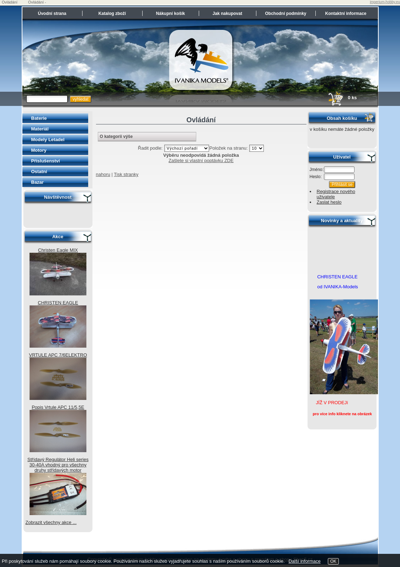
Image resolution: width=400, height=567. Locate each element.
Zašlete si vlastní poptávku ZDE (201, 160)
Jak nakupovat (227, 13)
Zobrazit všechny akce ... (51, 522)
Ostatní (39, 171)
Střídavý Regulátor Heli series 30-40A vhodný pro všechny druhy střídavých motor (58, 465)
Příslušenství (45, 161)
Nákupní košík (170, 13)
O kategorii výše (116, 136)
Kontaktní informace (345, 13)
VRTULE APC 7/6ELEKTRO (58, 355)
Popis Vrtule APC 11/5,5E (58, 407)
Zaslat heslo (329, 202)
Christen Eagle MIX (58, 250)
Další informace (304, 561)
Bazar (37, 182)
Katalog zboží (112, 13)
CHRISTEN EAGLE (58, 302)
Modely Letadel (48, 139)
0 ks (342, 97)
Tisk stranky (126, 174)
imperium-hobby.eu (385, 2)
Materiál (40, 129)
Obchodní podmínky (285, 13)
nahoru (103, 174)
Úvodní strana (52, 13)
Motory (39, 150)
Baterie (39, 118)
